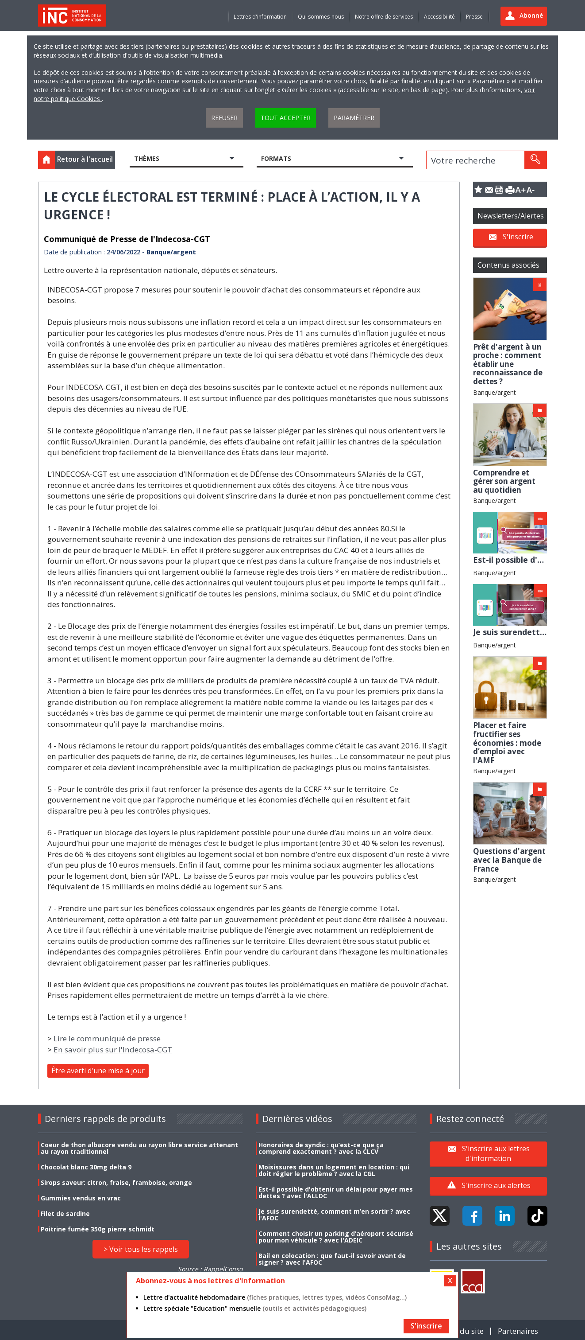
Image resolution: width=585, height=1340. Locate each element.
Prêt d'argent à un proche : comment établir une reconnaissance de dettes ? (508, 364)
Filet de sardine (65, 1213)
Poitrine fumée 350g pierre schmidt (97, 1229)
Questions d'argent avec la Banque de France (509, 859)
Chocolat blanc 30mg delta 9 (86, 1167)
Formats (276, 158)
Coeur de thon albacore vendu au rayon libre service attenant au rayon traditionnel (139, 1148)
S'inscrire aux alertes (496, 1185)
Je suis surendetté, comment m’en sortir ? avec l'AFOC (334, 1214)
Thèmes (146, 158)
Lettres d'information (260, 16)
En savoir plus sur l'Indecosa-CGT (113, 1049)
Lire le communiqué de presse (107, 1038)
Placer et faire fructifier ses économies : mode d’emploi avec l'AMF (507, 742)
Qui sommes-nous (321, 16)
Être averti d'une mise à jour (98, 1070)
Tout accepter (286, 117)
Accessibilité (439, 16)
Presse (474, 16)
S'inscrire (518, 237)
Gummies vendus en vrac (81, 1198)
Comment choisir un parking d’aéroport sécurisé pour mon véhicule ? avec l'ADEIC (335, 1236)
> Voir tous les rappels (141, 1249)
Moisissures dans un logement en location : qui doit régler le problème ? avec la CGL (333, 1170)
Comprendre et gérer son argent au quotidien (504, 481)
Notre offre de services (384, 16)
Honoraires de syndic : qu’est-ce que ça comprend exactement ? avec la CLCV (321, 1148)
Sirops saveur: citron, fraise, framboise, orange (116, 1182)
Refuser (224, 117)
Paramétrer (354, 117)
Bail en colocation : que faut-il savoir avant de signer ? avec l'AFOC (332, 1258)
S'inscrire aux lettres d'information (496, 1153)
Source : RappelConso (210, 1269)
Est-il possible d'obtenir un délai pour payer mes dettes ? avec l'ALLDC (335, 1192)
